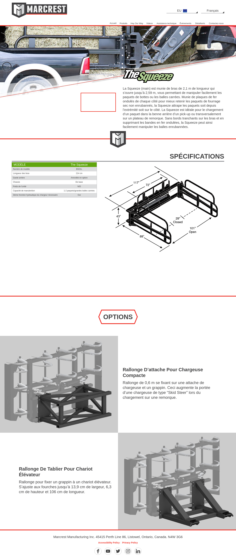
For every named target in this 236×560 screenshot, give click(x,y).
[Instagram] (128, 551)
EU (182, 11)
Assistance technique (167, 23)
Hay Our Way (137, 23)
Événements (185, 23)
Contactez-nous (216, 23)
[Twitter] (118, 551)
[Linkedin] (138, 551)
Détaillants (200, 23)
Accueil (113, 23)
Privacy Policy (130, 542)
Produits (123, 23)
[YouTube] (108, 551)
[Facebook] (98, 551)
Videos (149, 23)
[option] (118, 52)
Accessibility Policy (109, 542)
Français (213, 10)
